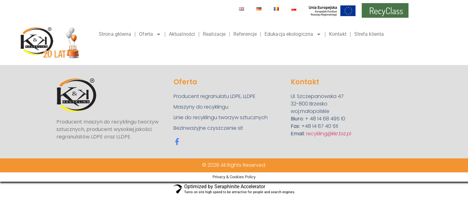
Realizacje (214, 34)
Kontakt (337, 34)
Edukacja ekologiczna (293, 34)
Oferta (150, 34)
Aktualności (182, 34)
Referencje (245, 34)
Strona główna (115, 34)
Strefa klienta (369, 34)
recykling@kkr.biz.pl (328, 133)
